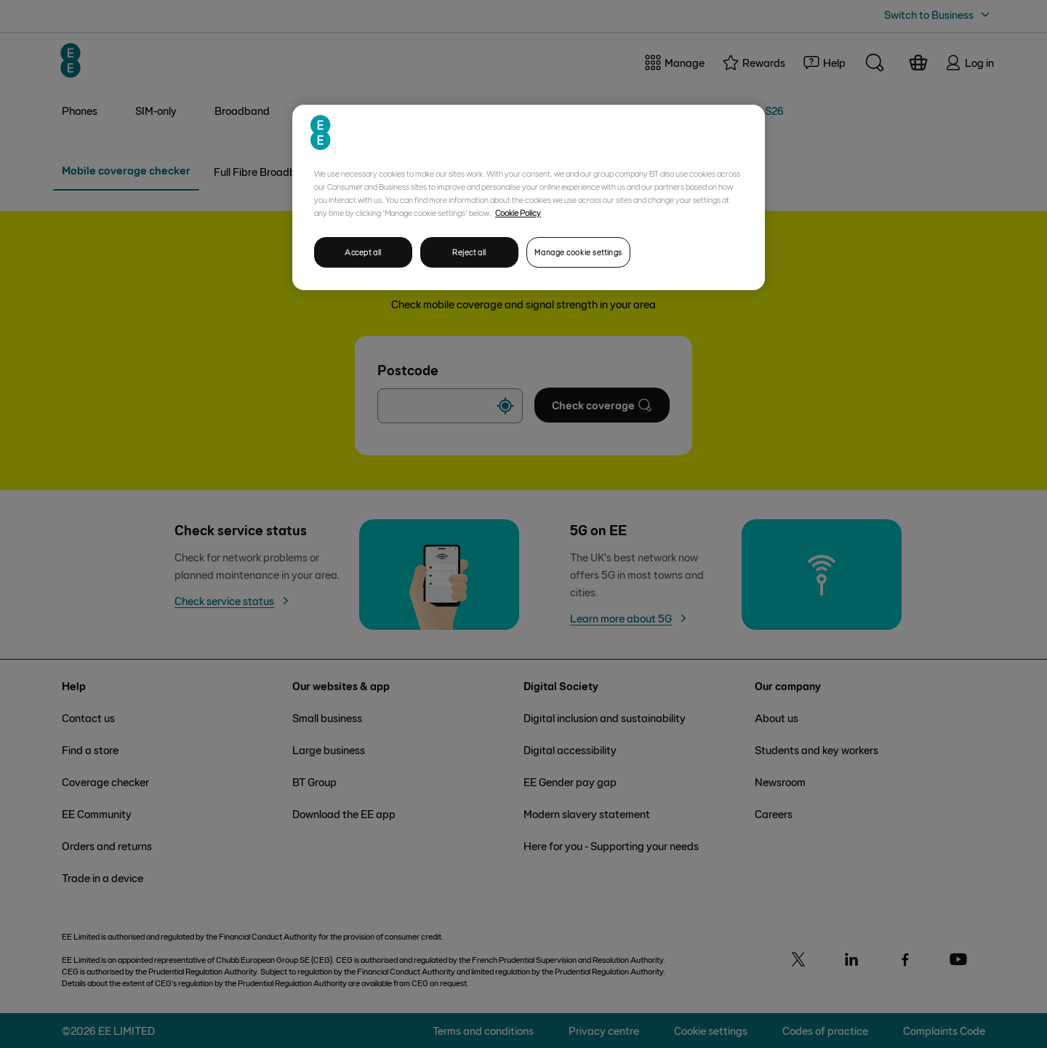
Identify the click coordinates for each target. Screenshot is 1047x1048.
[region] (528, 197)
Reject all (469, 252)
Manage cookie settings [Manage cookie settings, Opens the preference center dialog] (578, 252)
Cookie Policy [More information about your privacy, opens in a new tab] (518, 212)
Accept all (363, 252)
